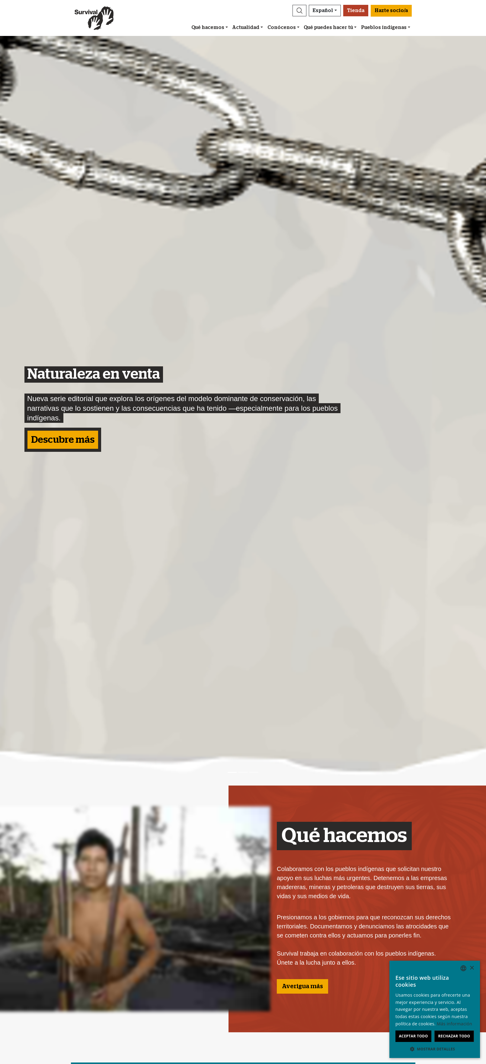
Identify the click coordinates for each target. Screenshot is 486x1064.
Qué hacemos (207, 27)
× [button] (471, 968)
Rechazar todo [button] (454, 1036)
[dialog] (434, 1009)
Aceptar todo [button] (413, 1036)
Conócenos (281, 27)
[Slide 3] (253, 772)
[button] (299, 10)
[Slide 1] (232, 772)
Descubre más (62, 440)
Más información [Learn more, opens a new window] (454, 1024)
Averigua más (302, 986)
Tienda (355, 10)
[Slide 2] (243, 772)
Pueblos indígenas (384, 27)
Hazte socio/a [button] (391, 10)
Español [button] (323, 10)
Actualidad (245, 27)
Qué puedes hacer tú (328, 27)
